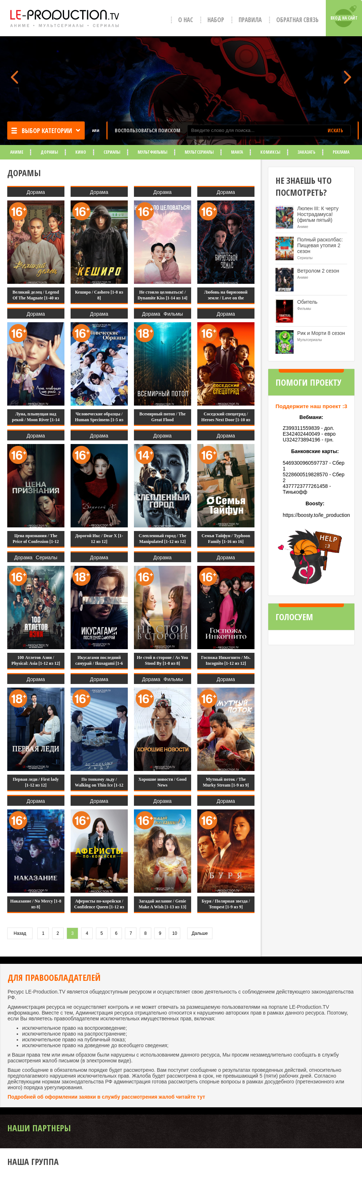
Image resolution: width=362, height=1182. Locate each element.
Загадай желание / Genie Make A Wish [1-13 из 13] (162, 904)
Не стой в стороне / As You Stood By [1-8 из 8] (162, 660)
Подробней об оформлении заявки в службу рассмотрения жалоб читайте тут (106, 1097)
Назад (20, 933)
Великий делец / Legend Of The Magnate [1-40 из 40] (36, 298)
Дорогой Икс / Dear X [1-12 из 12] (99, 538)
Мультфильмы (152, 152)
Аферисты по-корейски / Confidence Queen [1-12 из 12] (99, 907)
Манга (237, 152)
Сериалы (112, 152)
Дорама (36, 192)
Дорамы (49, 152)
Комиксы (270, 152)
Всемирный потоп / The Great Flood (162, 416)
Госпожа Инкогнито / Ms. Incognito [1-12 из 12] (226, 660)
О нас (185, 20)
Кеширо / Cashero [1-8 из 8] (99, 295)
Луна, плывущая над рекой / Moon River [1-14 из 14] (35, 419)
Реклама (341, 152)
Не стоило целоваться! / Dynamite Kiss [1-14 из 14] (163, 295)
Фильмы (173, 314)
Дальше (200, 933)
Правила (250, 20)
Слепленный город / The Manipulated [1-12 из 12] (162, 538)
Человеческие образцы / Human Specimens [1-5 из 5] (99, 419)
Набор (215, 20)
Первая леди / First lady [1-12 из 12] (36, 782)
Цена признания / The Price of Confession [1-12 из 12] (36, 541)
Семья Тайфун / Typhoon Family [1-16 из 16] (226, 538)
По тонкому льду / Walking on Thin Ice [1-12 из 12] (99, 785)
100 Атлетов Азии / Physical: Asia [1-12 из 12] (36, 660)
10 (174, 933)
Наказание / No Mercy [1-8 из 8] (35, 904)
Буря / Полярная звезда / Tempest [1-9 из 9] (226, 904)
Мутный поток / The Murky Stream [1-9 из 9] (226, 782)
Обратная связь (297, 20)
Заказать (306, 152)
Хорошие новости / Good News (162, 782)
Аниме (16, 152)
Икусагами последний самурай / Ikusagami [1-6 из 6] (99, 663)
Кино (80, 152)
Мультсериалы (199, 152)
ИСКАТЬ (335, 130)
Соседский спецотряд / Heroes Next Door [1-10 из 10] (225, 419)
